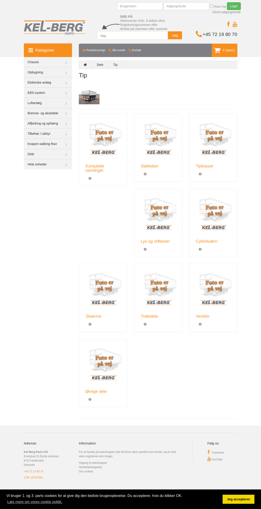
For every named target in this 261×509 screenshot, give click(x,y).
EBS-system (36, 93)
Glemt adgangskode (226, 12)
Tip (115, 65)
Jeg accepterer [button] (238, 499)
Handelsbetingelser (90, 467)
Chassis (33, 62)
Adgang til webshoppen (93, 462)
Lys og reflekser (155, 241)
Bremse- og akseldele (43, 113)
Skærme (93, 316)
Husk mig (218, 6)
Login (234, 6)
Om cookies (86, 471)
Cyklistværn (206, 241)
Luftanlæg (35, 103)
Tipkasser (205, 166)
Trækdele (149, 316)
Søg (175, 35)
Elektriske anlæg (39, 82)
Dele (31, 154)
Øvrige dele (96, 391)
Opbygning (35, 72)
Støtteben (150, 166)
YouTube (215, 459)
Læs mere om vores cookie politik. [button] (34, 502)
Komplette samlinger (95, 168)
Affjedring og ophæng (43, 123)
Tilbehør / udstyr (39, 133)
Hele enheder (37, 164)
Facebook (215, 452)
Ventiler (203, 316)
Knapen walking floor (42, 144)
